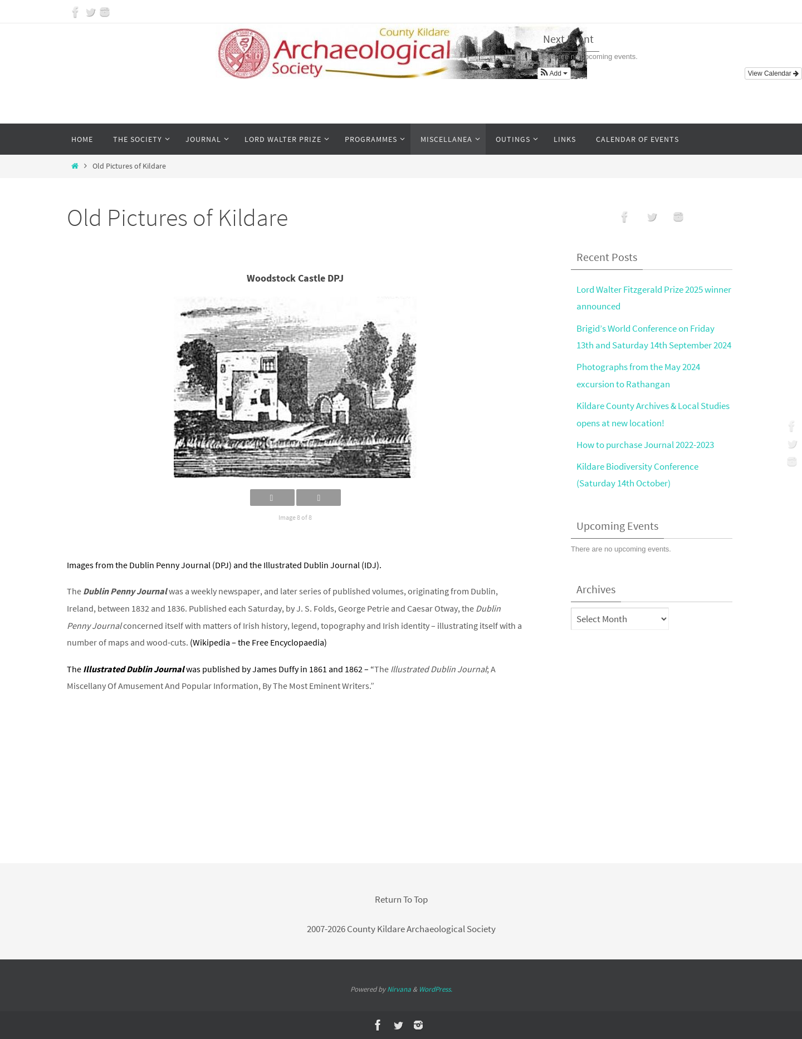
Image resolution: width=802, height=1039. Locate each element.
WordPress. (435, 989)
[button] (554, 73)
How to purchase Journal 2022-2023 (645, 445)
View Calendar (773, 73)
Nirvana (399, 989)
